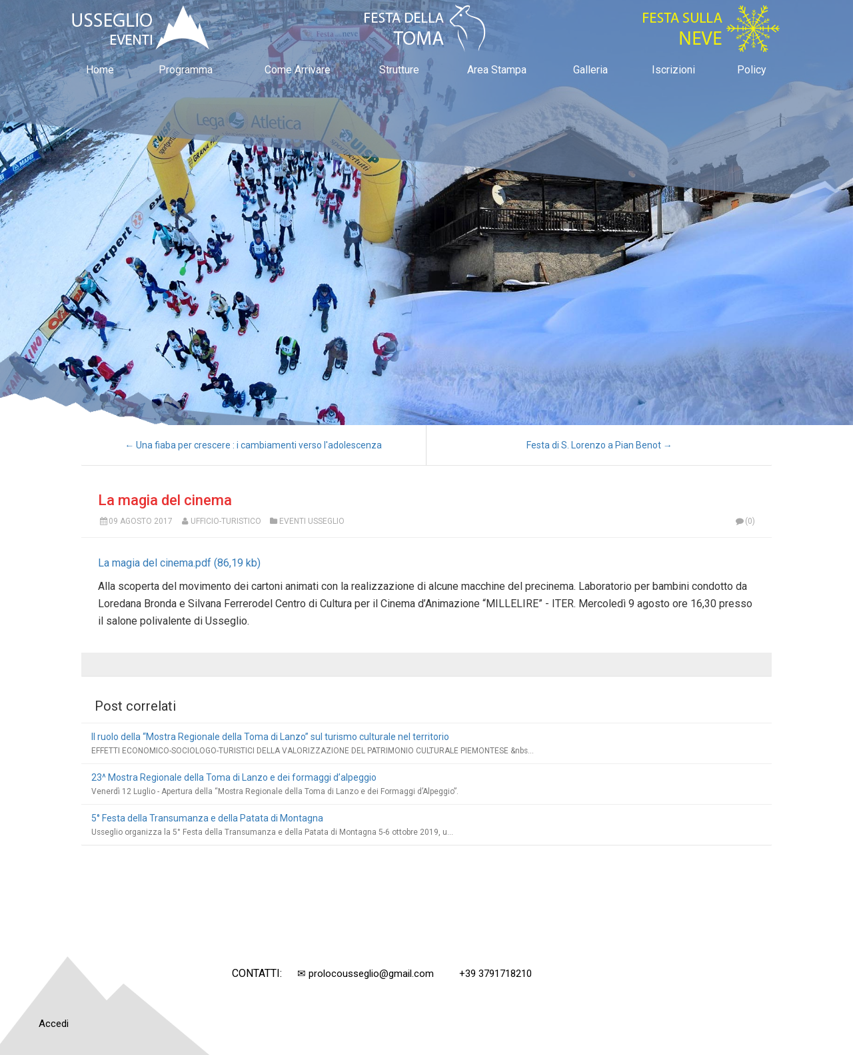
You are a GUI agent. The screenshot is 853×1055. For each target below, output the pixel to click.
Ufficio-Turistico (226, 521)
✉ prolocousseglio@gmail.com (365, 974)
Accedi (54, 1024)
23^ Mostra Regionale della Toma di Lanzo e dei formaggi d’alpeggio (234, 777)
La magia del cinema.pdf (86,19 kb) (179, 563)
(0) (745, 521)
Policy (751, 69)
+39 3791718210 (495, 974)
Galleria (590, 69)
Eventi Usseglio (312, 521)
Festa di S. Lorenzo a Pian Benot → (599, 445)
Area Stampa (496, 69)
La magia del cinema (165, 500)
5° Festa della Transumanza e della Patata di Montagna (207, 818)
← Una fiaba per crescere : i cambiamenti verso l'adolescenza (253, 445)
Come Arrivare (298, 69)
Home (100, 69)
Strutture (399, 69)
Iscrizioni (673, 69)
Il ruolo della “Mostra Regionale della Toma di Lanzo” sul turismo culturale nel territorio (270, 736)
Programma (186, 69)
